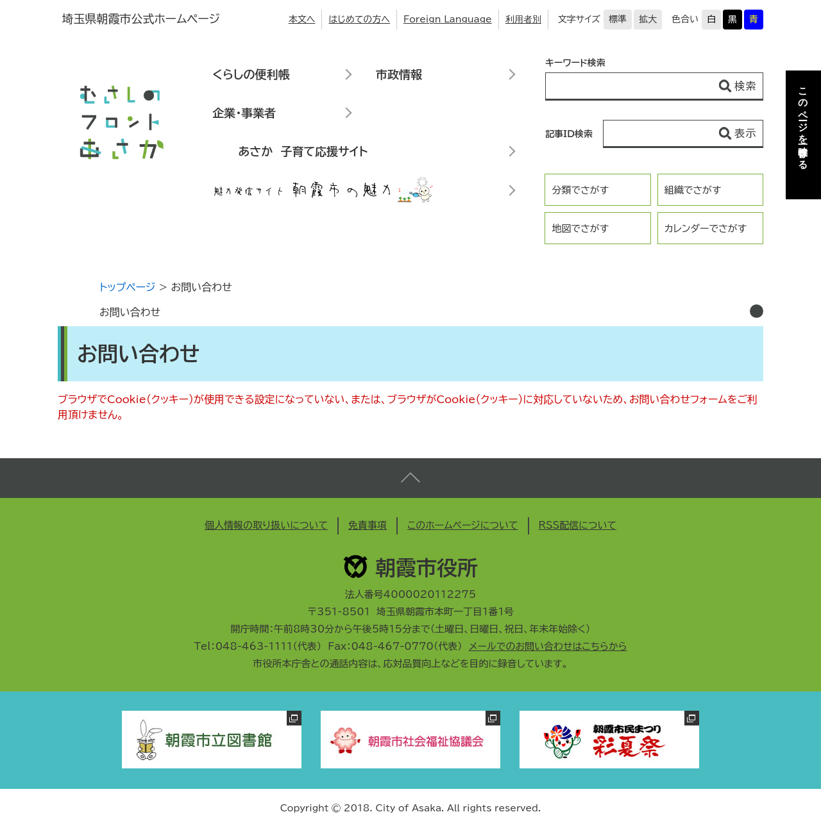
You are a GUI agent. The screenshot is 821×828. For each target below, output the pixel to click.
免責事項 (367, 525)
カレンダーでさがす (705, 228)
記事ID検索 (569, 133)
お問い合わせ (129, 312)
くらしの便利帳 (250, 74)
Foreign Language (447, 19)
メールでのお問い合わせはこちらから (548, 646)
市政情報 (399, 74)
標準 (618, 19)
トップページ (127, 287)
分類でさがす (580, 190)
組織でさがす (693, 190)
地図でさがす (580, 228)
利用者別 (523, 19)
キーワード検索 (575, 62)
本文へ (302, 19)
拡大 (648, 19)
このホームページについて (462, 525)
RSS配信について (578, 525)
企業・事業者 (244, 113)
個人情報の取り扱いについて (266, 525)
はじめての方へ (359, 19)
